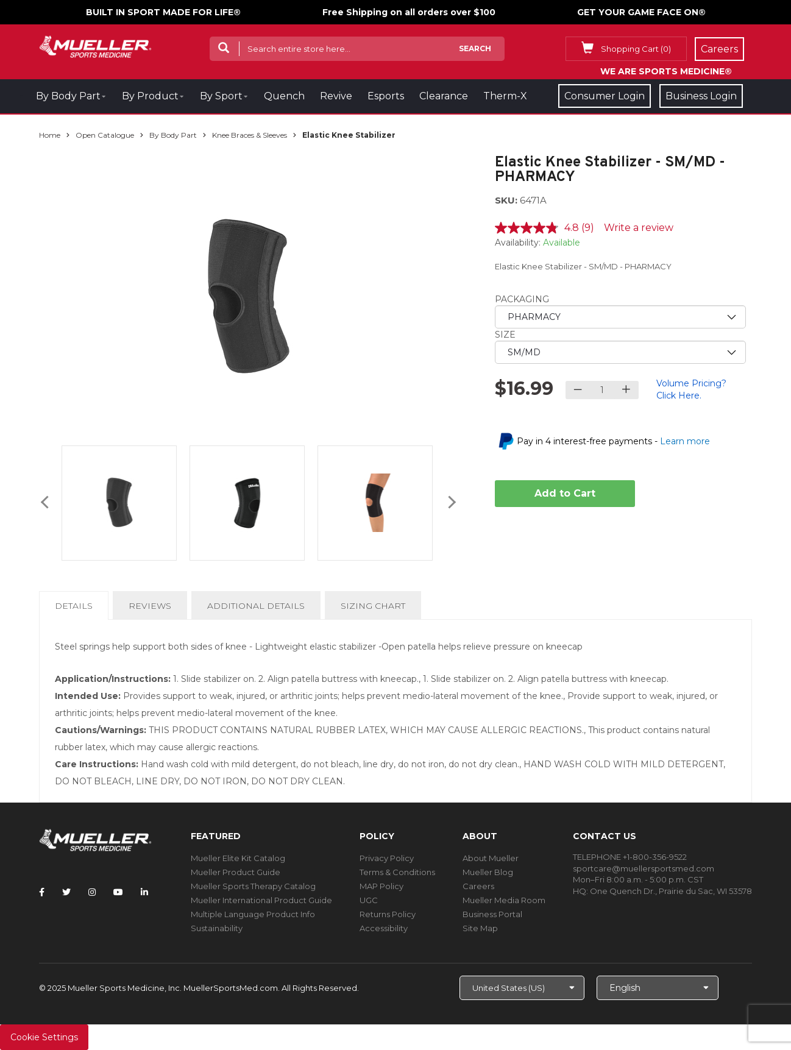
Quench (284, 96)
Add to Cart (564, 493)
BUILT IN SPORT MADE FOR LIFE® (163, 12)
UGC (369, 900)
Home (49, 135)
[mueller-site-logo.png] (95, 45)
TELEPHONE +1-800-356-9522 (630, 857)
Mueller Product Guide (235, 872)
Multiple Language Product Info (253, 914)
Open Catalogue (105, 135)
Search (475, 48)
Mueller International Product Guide (261, 900)
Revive (336, 96)
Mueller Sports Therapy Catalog (253, 886)
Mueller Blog (488, 872)
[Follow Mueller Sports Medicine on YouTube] (118, 892)
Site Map (480, 928)
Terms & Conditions (397, 872)
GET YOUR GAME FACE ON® (641, 12)
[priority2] (621, 352)
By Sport (221, 96)
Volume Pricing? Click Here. (691, 389)
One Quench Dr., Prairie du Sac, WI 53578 (671, 891)
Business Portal (492, 914)
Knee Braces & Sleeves (249, 135)
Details (76, 609)
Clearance (443, 96)
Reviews (150, 605)
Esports (385, 96)
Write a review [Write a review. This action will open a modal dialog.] (638, 227)
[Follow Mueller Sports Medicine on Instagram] (92, 892)
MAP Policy (381, 886)
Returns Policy (388, 914)
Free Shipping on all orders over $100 (408, 12)
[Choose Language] (657, 988)
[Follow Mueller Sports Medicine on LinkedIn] (144, 892)
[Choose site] (521, 988)
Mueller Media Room (504, 900)
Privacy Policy (387, 858)
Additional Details (256, 605)
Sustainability (217, 928)
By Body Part (68, 96)
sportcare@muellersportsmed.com (643, 868)
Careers (478, 886)
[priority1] (621, 316)
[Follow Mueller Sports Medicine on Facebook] (41, 892)
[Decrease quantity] (578, 390)
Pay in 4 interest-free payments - (613, 441)
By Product (150, 96)
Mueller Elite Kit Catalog (238, 858)
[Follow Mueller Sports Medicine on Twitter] (66, 892)
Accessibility (384, 928)
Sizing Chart (373, 605)
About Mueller (491, 858)
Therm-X (505, 96)
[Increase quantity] (626, 390)
